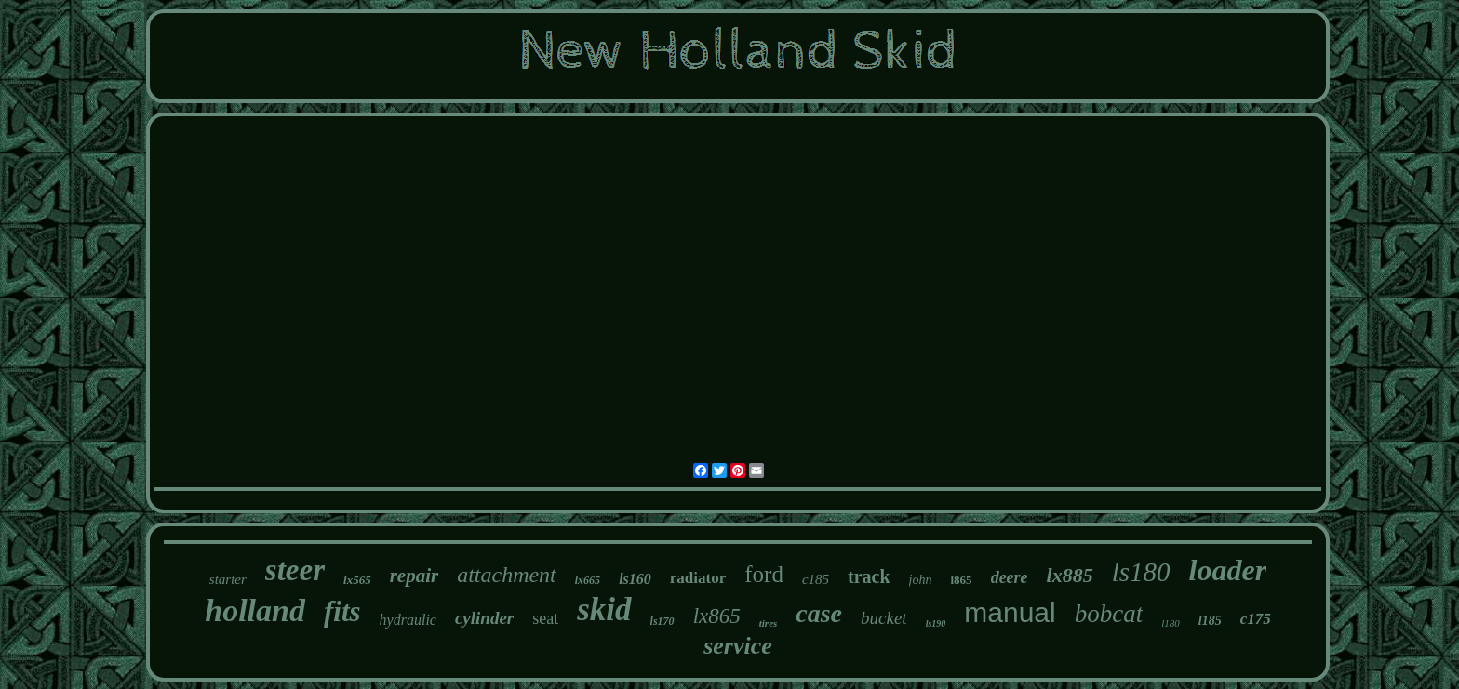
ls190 (936, 623)
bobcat (1109, 614)
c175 (1255, 619)
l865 (961, 580)
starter (228, 579)
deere (1009, 577)
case (819, 613)
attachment (506, 575)
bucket (884, 618)
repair (414, 575)
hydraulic (408, 620)
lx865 (717, 616)
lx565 (357, 580)
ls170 (662, 621)
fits (342, 611)
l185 (1210, 621)
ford (763, 574)
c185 (815, 579)
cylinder (484, 618)
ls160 (635, 579)
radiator (698, 578)
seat (545, 618)
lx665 (587, 580)
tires (768, 623)
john (920, 580)
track (869, 576)
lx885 (1070, 575)
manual (1009, 612)
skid (604, 609)
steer (295, 570)
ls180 (1141, 572)
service (737, 645)
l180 (1170, 623)
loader (1228, 570)
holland (255, 610)
